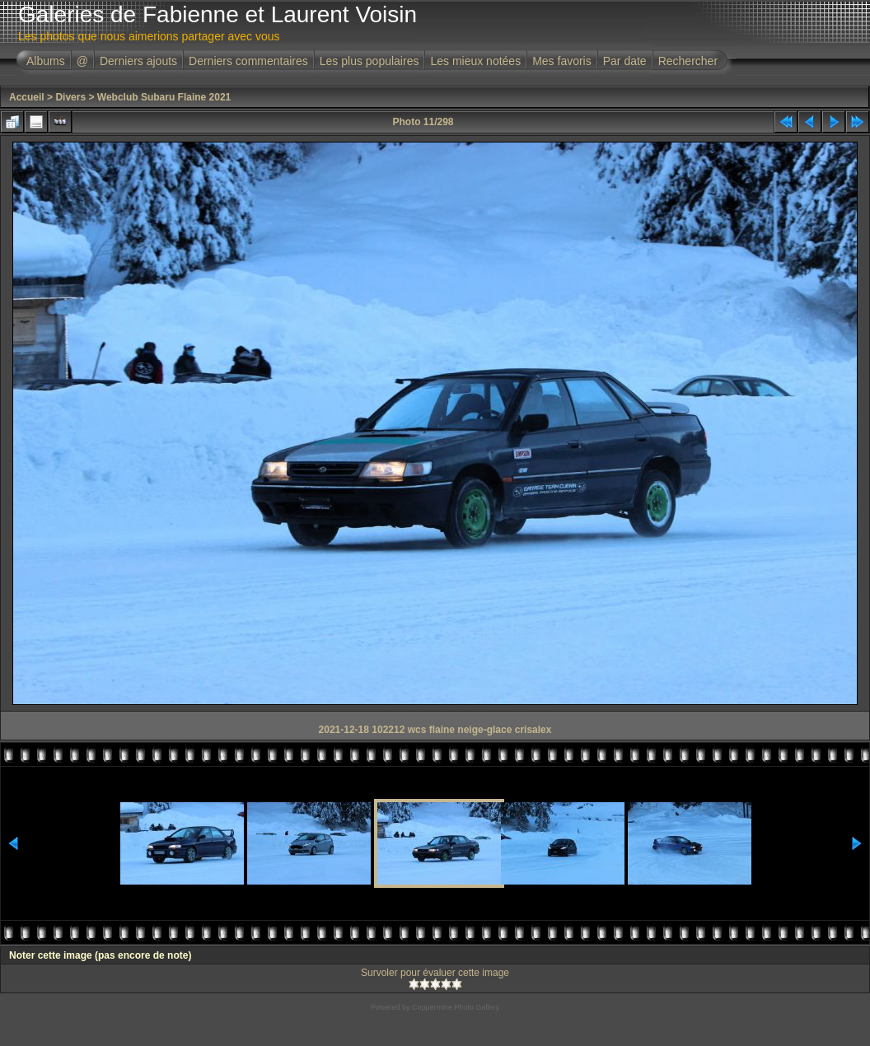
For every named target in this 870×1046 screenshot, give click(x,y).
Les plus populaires (369, 61)
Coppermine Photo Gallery (455, 1007)
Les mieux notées (475, 61)
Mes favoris (562, 61)
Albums (45, 61)
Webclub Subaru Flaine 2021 (164, 97)
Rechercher (688, 61)
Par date (625, 61)
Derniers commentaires (248, 61)
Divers (70, 97)
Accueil (26, 97)
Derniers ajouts (138, 61)
